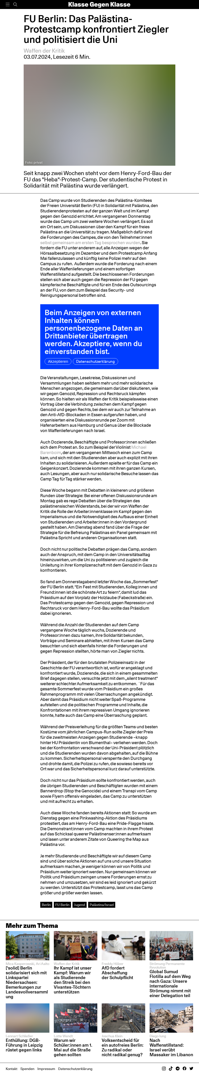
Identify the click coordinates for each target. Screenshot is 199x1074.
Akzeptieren (58, 361)
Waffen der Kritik (44, 50)
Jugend (79, 905)
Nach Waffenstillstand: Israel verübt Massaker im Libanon (171, 1047)
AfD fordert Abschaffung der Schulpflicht (117, 972)
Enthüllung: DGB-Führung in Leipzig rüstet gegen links (24, 1045)
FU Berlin (62, 905)
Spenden (27, 1069)
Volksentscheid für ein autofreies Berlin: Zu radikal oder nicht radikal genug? (122, 1047)
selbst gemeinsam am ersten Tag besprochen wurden (90, 242)
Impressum (46, 1069)
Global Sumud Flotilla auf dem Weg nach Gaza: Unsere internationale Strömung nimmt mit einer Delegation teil (170, 983)
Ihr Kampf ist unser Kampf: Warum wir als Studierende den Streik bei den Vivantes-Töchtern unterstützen (73, 979)
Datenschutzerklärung (95, 361)
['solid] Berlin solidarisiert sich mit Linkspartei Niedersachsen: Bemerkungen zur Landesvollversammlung (27, 982)
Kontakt (11, 1069)
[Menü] (8, 4)
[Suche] (15, 4)
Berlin (46, 905)
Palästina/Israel (102, 905)
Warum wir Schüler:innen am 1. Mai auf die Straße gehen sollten (73, 1047)
